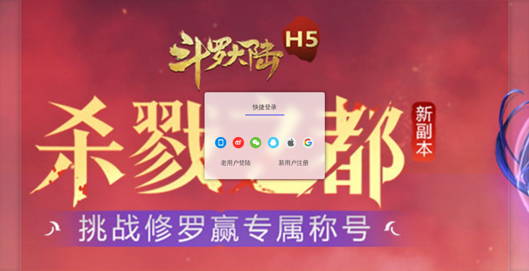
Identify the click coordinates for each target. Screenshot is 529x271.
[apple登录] (290, 143)
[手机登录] (220, 143)
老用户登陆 (236, 163)
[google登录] (308, 143)
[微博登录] (238, 143)
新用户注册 (294, 163)
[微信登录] (255, 143)
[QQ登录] (273, 143)
